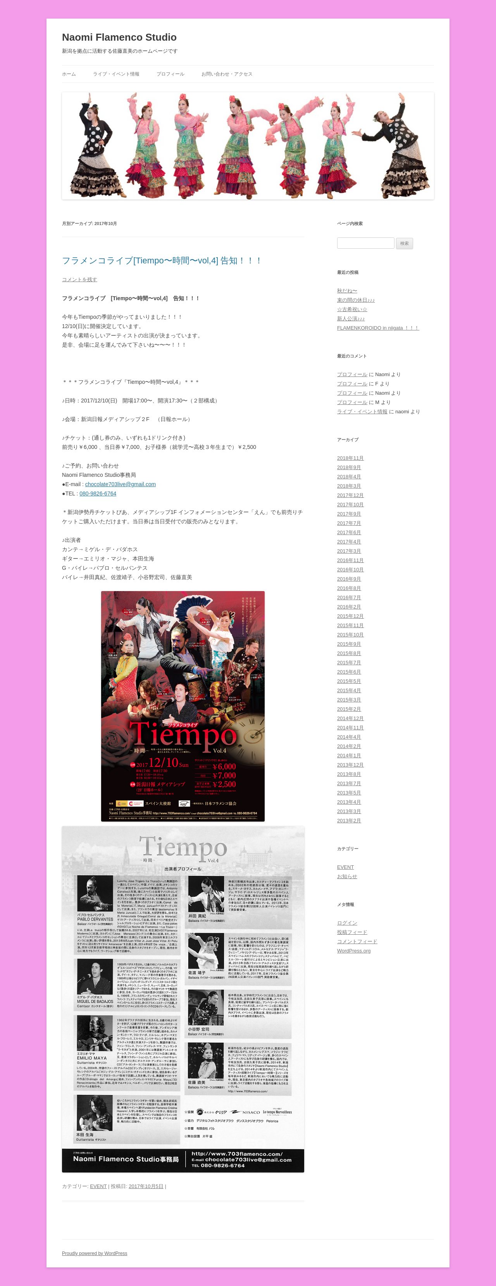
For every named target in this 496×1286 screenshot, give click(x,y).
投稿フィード (352, 932)
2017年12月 (350, 495)
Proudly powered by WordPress (94, 1253)
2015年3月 (349, 700)
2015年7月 (349, 662)
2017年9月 (349, 514)
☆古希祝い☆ (352, 309)
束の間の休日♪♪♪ (356, 300)
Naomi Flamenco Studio (119, 37)
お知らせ (347, 876)
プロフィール (170, 74)
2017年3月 (349, 551)
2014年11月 (350, 728)
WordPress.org (353, 951)
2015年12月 (350, 616)
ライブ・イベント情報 (116, 74)
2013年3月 (349, 811)
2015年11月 (350, 625)
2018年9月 (349, 467)
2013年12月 (350, 765)
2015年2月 (349, 709)
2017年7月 (349, 523)
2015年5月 (349, 681)
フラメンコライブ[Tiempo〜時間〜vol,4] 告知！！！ (162, 260)
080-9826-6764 (97, 493)
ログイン (347, 923)
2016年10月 (350, 570)
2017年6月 (349, 532)
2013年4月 (349, 802)
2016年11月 (350, 560)
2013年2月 (349, 821)
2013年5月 (349, 793)
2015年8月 (349, 653)
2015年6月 (349, 672)
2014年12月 (350, 718)
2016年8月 (349, 588)
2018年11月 (350, 458)
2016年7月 (349, 597)
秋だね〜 (347, 291)
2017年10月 (350, 504)
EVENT (98, 1186)
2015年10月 (350, 635)
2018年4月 (349, 477)
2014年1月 (349, 755)
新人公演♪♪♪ (351, 319)
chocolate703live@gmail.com (120, 484)
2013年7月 (349, 783)
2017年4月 (349, 542)
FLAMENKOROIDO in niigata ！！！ (378, 328)
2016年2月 (349, 607)
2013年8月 (349, 774)
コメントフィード (357, 941)
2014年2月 (349, 746)
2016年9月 (349, 579)
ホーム (69, 74)
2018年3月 (349, 486)
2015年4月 (349, 690)
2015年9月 (349, 644)
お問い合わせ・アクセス (227, 74)
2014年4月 (349, 737)
